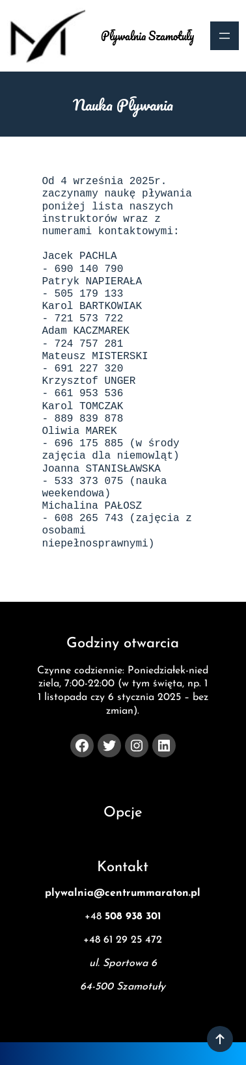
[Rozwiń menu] (224, 35)
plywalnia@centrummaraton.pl (122, 893)
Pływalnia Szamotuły (147, 36)
